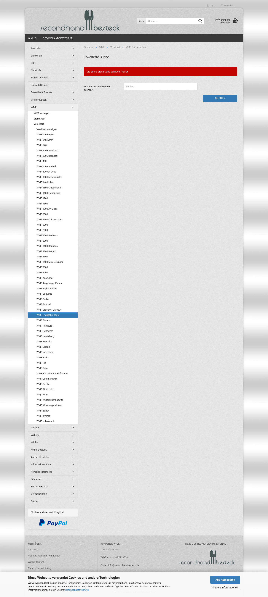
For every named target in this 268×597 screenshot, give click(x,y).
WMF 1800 (42, 203)
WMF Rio (41, 363)
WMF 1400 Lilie (44, 182)
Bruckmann (37, 55)
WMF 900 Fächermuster (49, 177)
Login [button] (211, 5)
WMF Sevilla (43, 384)
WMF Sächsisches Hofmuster (52, 373)
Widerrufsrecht (36, 562)
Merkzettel (227, 5)
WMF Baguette (44, 293)
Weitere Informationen (225, 587)
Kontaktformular (109, 549)
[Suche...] (141, 21)
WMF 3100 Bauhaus (47, 246)
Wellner (35, 427)
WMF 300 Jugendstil (47, 155)
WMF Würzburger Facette (49, 399)
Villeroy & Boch (39, 99)
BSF (33, 63)
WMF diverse (43, 415)
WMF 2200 (42, 224)
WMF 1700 (42, 198)
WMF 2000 (42, 214)
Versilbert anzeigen (46, 129)
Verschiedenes (39, 493)
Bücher (34, 501)
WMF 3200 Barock (46, 251)
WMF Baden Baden (46, 288)
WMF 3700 (42, 272)
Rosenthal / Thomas (41, 92)
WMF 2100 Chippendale (48, 219)
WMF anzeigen (41, 113)
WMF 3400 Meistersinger (49, 262)
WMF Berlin (42, 299)
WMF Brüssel (43, 304)
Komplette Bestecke (41, 471)
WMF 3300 (42, 256)
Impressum (34, 549)
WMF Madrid (43, 347)
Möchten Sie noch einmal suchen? (97, 88)
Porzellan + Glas (39, 486)
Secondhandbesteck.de (57, 38)
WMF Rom (41, 368)
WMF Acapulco (44, 278)
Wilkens (35, 435)
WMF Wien (42, 394)
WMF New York (44, 352)
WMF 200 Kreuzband (47, 150)
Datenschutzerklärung (77, 589)
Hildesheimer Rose (41, 464)
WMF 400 (41, 161)
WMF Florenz (43, 320)
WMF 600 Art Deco (46, 171)
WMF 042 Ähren (44, 139)
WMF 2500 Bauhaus (47, 235)
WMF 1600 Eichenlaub (48, 193)
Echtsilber (36, 479)
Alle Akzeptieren (225, 579)
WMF (33, 107)
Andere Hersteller (40, 457)
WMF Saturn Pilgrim (46, 378)
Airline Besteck (39, 449)
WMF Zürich (42, 410)
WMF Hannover (44, 331)
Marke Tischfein (39, 77)
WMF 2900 (42, 240)
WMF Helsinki (43, 341)
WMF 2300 (42, 230)
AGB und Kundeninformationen (44, 555)
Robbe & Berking (39, 85)
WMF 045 (41, 145)
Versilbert (39, 123)
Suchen (32, 38)
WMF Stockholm (45, 389)
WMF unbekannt (45, 421)
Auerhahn (36, 48)
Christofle (36, 70)
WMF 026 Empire (45, 134)
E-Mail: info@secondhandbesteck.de (119, 565)
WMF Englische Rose (47, 315)
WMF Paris (42, 357)
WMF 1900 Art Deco (47, 208)
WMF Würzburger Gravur (49, 405)
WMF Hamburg (44, 325)
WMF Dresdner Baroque (49, 309)
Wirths (34, 442)
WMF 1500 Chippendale (48, 187)
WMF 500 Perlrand (46, 166)
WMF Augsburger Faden (49, 283)
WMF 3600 (42, 267)
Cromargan (39, 118)
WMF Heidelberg (45, 336)
